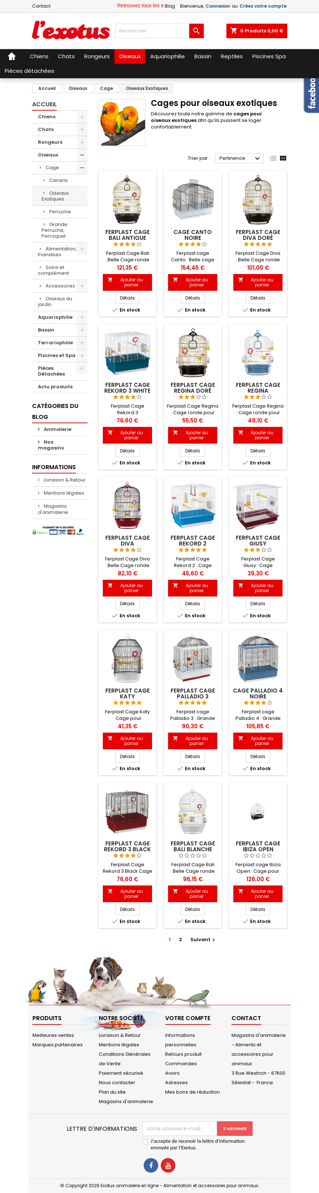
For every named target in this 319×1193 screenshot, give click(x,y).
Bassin (46, 329)
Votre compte (187, 1018)
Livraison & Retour (64, 479)
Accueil (44, 104)
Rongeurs (50, 142)
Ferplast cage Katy (127, 693)
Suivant (203, 939)
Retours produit (183, 1054)
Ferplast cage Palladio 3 (193, 693)
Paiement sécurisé (121, 1073)
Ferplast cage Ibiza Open (258, 846)
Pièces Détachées (51, 371)
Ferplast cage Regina (258, 388)
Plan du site (112, 1092)
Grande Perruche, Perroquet (54, 230)
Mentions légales (63, 493)
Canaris (58, 180)
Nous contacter (117, 1082)
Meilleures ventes (53, 1035)
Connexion (218, 6)
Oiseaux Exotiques (55, 196)
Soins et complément (53, 270)
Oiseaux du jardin (55, 301)
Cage (52, 167)
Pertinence (240, 158)
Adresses (176, 1082)
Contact (41, 6)
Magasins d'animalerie (53, 509)
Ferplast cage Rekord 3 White (127, 388)
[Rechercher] (159, 31)
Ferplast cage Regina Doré (193, 388)
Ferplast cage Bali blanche (193, 846)
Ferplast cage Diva (127, 540)
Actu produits (55, 386)
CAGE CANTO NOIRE (193, 235)
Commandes (181, 1063)
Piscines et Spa (56, 355)
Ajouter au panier (125, 282)
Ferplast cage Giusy (258, 540)
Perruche (60, 211)
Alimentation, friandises (57, 251)
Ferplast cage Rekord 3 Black (127, 846)
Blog (170, 6)
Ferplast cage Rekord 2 (193, 540)
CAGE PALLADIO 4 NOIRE (258, 693)
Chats (46, 129)
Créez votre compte (263, 6)
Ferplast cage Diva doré (258, 235)
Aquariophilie (55, 317)
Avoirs (172, 1073)
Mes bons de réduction (192, 1092)
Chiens (46, 116)
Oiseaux (48, 154)
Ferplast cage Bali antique (127, 235)
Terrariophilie (55, 342)
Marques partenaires (57, 1044)
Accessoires (60, 285)
